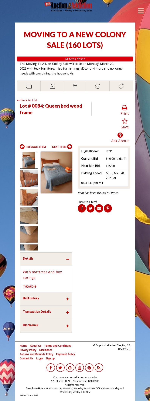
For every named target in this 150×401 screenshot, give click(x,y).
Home (23, 345)
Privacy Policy (28, 350)
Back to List (27, 100)
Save (125, 124)
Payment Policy (65, 354)
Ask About (120, 137)
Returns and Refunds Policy (36, 354)
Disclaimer (45, 350)
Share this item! (87, 202)
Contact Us (26, 358)
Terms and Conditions (57, 345)
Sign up (50, 358)
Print (124, 110)
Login (39, 358)
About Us (35, 345)
